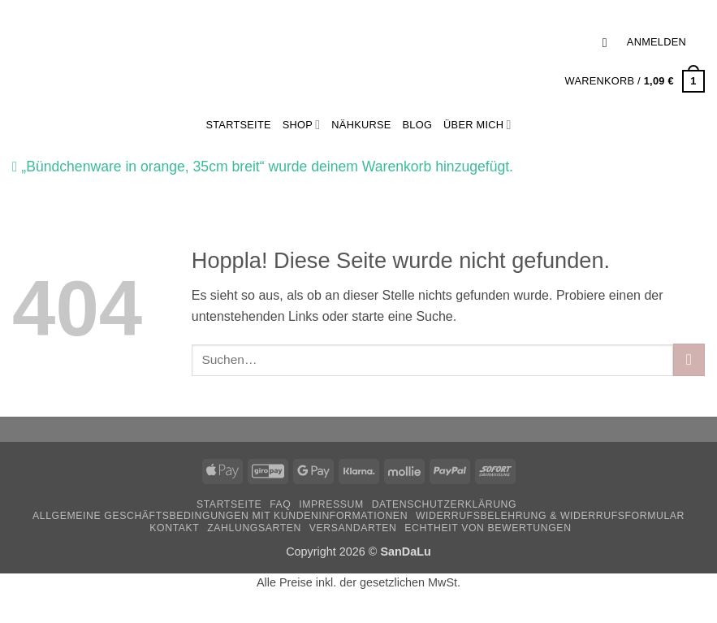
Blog (418, 125)
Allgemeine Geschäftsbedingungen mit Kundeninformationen (220, 515)
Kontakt (174, 528)
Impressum (331, 504)
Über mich (477, 124)
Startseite (229, 504)
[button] (609, 42)
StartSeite (237, 125)
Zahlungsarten (254, 528)
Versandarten (353, 528)
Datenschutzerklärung (444, 504)
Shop (302, 124)
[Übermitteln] (689, 359)
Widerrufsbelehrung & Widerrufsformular (550, 515)
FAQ (280, 504)
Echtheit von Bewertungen (487, 528)
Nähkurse (361, 125)
